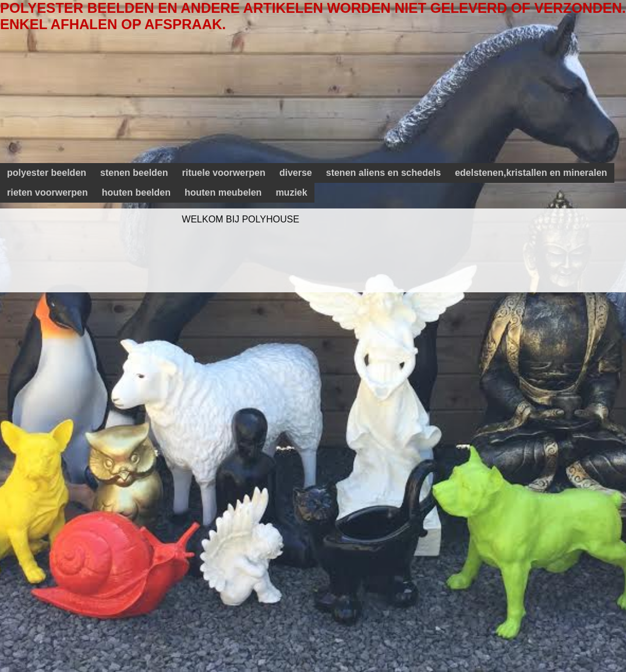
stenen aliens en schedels (383, 173)
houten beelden (136, 192)
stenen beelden (134, 173)
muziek (291, 192)
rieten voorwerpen (47, 192)
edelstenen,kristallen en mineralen (531, 173)
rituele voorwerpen (224, 173)
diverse (296, 173)
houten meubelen (223, 192)
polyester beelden (46, 173)
